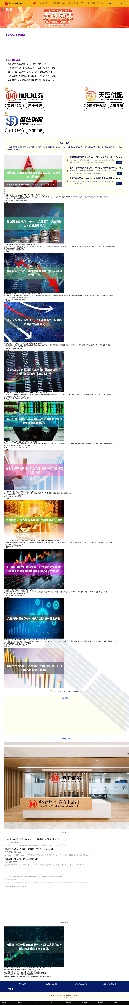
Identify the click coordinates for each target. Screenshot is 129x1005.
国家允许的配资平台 (76, 3)
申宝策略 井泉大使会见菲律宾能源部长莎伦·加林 (19, 491)
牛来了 (120, 173)
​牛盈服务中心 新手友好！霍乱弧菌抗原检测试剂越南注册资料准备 (25, 973)
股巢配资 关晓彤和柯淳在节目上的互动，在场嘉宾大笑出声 (30, 184)
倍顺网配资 (44, 3)
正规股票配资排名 (58, 3)
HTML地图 (75, 995)
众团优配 (7, 301)
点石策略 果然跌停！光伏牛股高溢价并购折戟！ (19, 590)
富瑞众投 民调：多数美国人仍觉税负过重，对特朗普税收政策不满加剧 (26, 639)
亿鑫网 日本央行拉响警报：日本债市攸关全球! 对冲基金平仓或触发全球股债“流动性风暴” (32, 540)
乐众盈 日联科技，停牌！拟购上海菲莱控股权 (21, 859)
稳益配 (6, 202)
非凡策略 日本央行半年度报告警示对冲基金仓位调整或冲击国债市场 (25, 392)
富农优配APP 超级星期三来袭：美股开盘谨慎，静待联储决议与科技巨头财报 (28, 343)
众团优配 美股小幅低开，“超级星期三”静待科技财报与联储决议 (23, 294)
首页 (34, 3)
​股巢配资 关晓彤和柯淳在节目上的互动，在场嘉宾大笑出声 (23, 971)
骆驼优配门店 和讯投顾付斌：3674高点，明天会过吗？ (28, 64)
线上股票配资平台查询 (95, 3)
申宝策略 (7, 498)
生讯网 (6, 449)
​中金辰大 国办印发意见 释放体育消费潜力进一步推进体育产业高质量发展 (28, 976)
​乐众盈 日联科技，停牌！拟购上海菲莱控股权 (19, 975)
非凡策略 (7, 400)
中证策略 (119, 162)
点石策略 (7, 597)
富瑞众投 (7, 646)
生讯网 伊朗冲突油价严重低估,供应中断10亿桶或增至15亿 (22, 442)
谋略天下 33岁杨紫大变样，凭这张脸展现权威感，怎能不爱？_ (30, 72)
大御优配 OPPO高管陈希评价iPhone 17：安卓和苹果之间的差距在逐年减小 (32, 839)
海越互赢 (119, 183)
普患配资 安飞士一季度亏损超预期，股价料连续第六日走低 (22, 244)
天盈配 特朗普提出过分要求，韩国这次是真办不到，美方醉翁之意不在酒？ (27, 967)
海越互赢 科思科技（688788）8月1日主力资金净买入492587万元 (96, 178)
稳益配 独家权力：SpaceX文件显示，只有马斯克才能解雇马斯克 (24, 195)
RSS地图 (68, 995)
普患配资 (7, 251)
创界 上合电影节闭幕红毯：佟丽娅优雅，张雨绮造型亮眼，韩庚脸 (31, 76)
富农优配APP (8, 350)
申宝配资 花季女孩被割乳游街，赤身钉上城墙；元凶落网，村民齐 (31, 68)
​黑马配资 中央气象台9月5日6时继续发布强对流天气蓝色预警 (24, 969)
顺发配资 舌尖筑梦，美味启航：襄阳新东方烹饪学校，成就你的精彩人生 (31, 849)
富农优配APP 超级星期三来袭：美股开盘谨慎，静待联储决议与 (31, 80)
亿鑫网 (6, 548)
